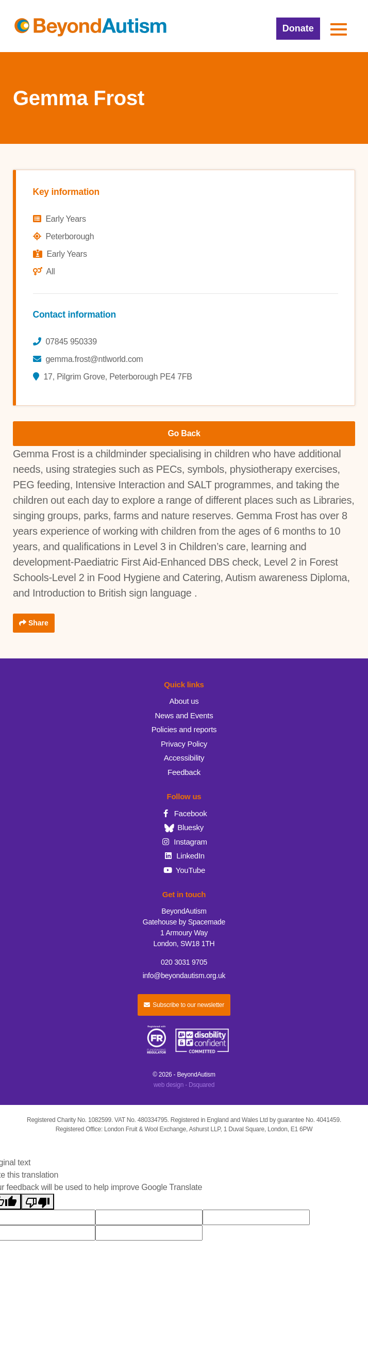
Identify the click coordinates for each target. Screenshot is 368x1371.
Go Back (184, 433)
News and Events (184, 715)
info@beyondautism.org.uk (184, 975)
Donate (298, 28)
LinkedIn (184, 855)
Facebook (184, 813)
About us (183, 701)
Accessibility (184, 757)
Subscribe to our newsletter (184, 1005)
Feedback (184, 772)
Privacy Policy (184, 743)
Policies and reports (184, 729)
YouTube (184, 870)
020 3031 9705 (184, 962)
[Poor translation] (37, 1202)
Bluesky (184, 827)
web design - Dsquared (184, 1084)
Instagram (184, 841)
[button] (338, 29)
